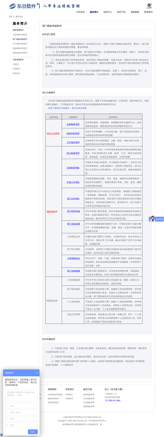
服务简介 (94, 12)
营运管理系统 (53, 402)
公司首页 (80, 12)
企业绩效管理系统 (55, 395)
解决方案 (87, 389)
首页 (11, 16)
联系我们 (148, 12)
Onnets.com (82, 421)
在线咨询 (69, 398)
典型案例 (135, 12)
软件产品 (121, 12)
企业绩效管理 (88, 402)
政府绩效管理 (88, 395)
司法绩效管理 (88, 398)
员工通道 (109, 400)
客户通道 (116, 400)
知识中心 (107, 12)
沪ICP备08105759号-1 (97, 421)
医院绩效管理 (88, 406)
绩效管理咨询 (53, 398)
